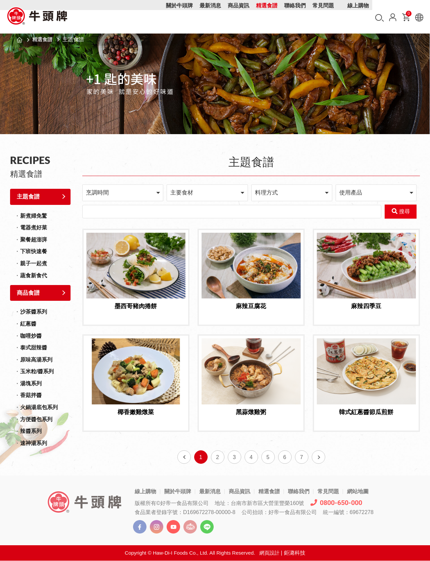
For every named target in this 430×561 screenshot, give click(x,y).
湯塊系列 (31, 383)
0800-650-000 (336, 503)
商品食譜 (28, 293)
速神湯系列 (33, 443)
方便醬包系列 (36, 419)
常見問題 (323, 17)
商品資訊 (238, 17)
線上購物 (358, 17)
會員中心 (392, 17)
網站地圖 (358, 492)
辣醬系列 (31, 431)
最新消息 (210, 17)
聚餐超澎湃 (33, 239)
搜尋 (379, 18)
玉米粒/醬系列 (37, 371)
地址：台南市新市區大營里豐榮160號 (259, 503)
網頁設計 (269, 553)
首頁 (19, 40)
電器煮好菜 (33, 227)
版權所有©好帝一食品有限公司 (172, 503)
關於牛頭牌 (179, 17)
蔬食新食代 (33, 275)
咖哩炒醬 (31, 336)
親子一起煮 (33, 263)
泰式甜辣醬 (33, 347)
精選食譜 (266, 17)
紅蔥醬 (28, 324)
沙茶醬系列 (33, 312)
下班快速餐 (33, 251)
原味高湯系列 (36, 359)
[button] (122, 192)
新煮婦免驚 (33, 216)
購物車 (408, 14)
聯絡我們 (295, 17)
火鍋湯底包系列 (39, 407)
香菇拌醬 (31, 395)
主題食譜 (28, 196)
